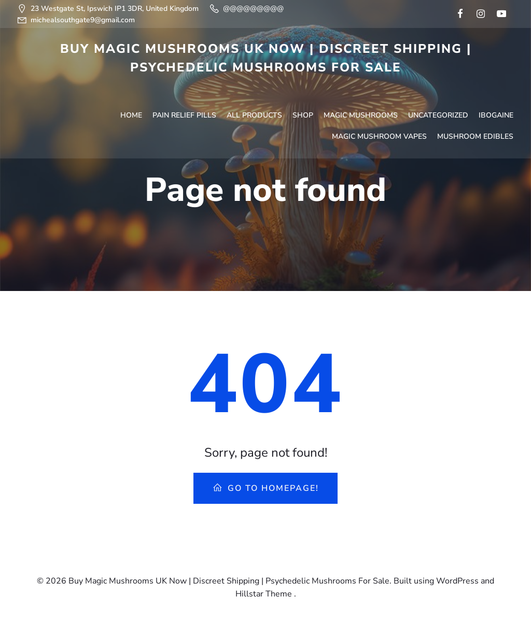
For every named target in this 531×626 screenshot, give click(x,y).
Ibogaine (497, 86)
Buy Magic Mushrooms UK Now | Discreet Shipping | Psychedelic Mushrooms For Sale (265, 57)
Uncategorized (439, 86)
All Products (255, 86)
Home (132, 86)
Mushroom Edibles (476, 107)
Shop (304, 86)
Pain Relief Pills (185, 86)
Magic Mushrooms (362, 86)
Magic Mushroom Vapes (380, 107)
